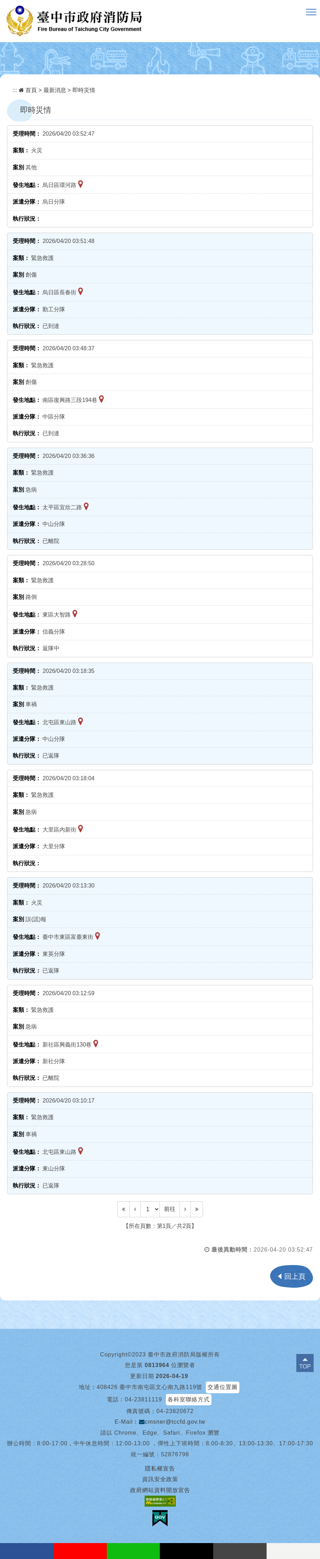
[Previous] (135, 1209)
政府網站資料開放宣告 (160, 1490)
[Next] (185, 1209)
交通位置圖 (223, 1387)
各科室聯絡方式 (189, 1399)
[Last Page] (197, 1209)
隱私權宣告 (160, 1469)
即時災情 (83, 90)
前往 (169, 1209)
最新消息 (54, 90)
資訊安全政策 (160, 1479)
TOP (305, 1367)
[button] (311, 12)
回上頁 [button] (295, 1276)
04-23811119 (143, 1399)
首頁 (28, 90)
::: (14, 90)
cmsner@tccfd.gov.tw (172, 1422)
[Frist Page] (123, 1209)
